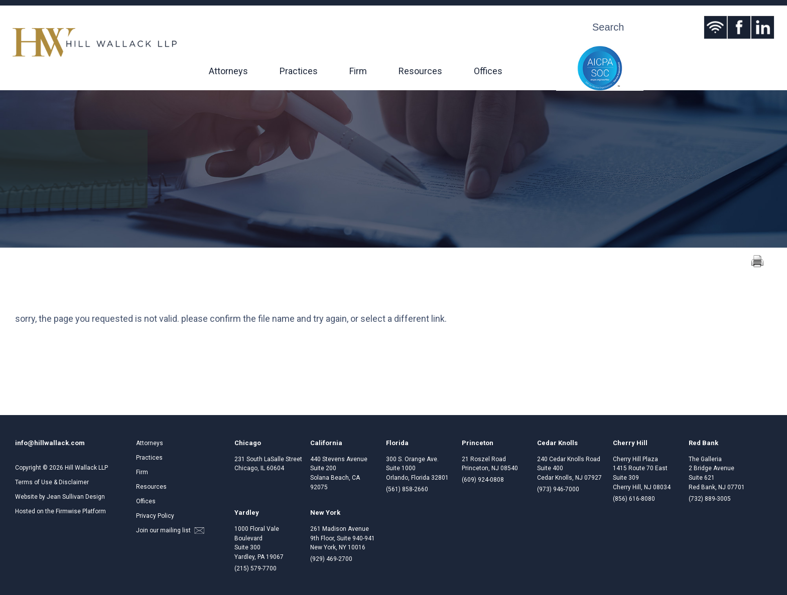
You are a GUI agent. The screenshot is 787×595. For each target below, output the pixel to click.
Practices (299, 71)
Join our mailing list (170, 530)
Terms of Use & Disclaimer (52, 482)
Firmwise (68, 511)
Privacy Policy (155, 515)
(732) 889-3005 (710, 498)
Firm (358, 71)
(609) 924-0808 (483, 479)
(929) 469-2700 (331, 558)
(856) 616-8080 (634, 498)
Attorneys (228, 71)
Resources (420, 71)
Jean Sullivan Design (76, 496)
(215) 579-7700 (255, 568)
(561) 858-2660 (407, 489)
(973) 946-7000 (558, 489)
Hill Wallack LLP (86, 467)
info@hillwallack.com (50, 443)
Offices (488, 71)
